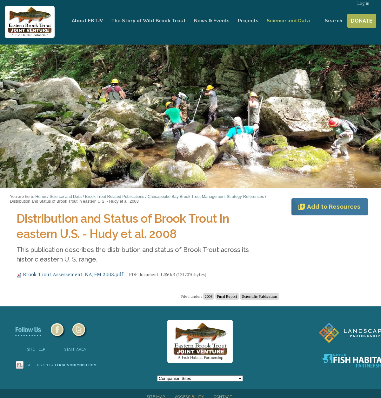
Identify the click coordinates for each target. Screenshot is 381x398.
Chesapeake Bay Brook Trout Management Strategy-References (206, 196)
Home (59, 21)
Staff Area (75, 349)
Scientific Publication (259, 296)
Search (333, 21)
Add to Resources (329, 207)
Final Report (227, 296)
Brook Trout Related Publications (114, 196)
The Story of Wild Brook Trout (148, 21)
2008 (208, 296)
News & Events (212, 21)
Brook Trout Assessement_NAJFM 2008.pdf (70, 274)
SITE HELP (36, 349)
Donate (361, 21)
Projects (248, 21)
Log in (363, 3)
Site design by (62, 365)
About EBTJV (87, 21)
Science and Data (288, 21)
